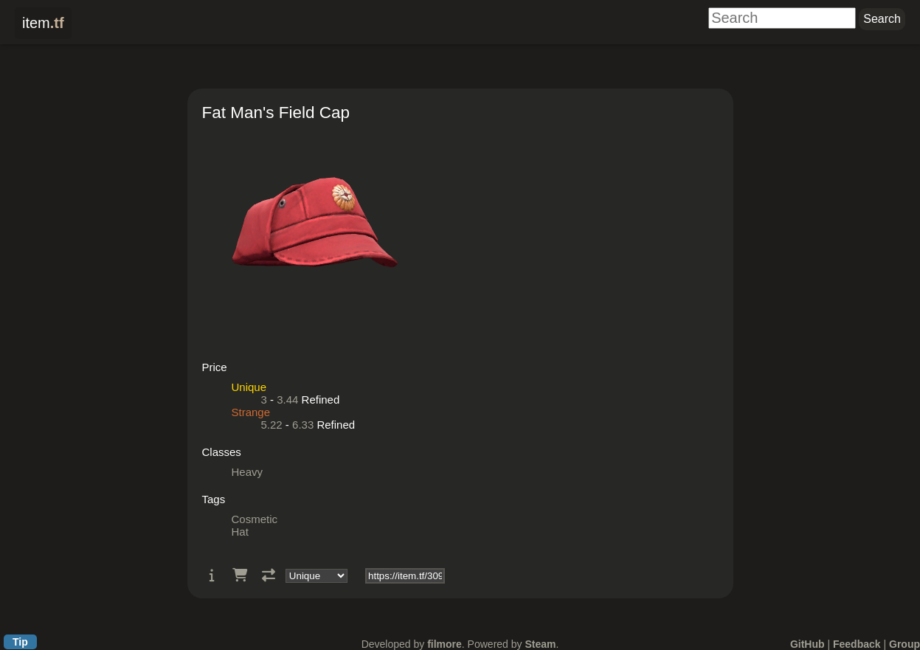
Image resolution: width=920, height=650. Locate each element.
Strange (251, 412)
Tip (20, 642)
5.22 (272, 424)
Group (904, 644)
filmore (444, 644)
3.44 (287, 399)
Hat (240, 531)
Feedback (857, 644)
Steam (540, 644)
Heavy (247, 472)
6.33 (303, 424)
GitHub (807, 644)
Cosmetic (255, 519)
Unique (249, 387)
